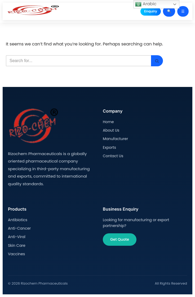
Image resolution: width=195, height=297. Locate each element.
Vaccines (16, 254)
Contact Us (113, 156)
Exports (109, 147)
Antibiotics (17, 219)
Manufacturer (115, 138)
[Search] (78, 60)
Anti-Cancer (19, 228)
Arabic (145, 4)
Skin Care (16, 245)
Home (108, 121)
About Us (111, 130)
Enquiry (150, 11)
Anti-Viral (16, 236)
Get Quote (119, 239)
